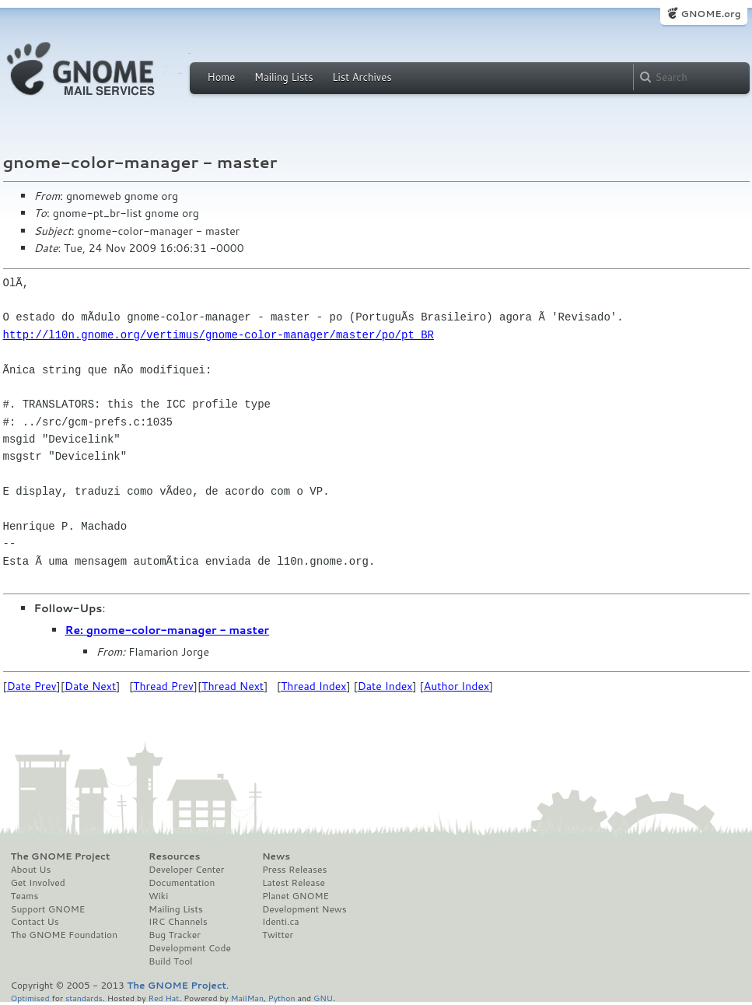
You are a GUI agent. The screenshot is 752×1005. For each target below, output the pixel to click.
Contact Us (35, 922)
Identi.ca (280, 922)
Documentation (182, 883)
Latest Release (293, 883)
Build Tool (170, 961)
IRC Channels (178, 922)
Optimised (30, 997)
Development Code (190, 948)
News (276, 856)
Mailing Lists (283, 77)
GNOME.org (710, 13)
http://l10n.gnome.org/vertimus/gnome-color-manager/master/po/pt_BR (218, 334)
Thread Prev (163, 686)
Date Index (385, 686)
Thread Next (232, 686)
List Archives (361, 77)
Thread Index (314, 686)
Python (282, 997)
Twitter (277, 935)
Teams (25, 896)
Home (222, 77)
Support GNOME (48, 909)
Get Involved (38, 883)
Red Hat (163, 997)
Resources (174, 856)
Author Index (456, 686)
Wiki (158, 896)
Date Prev (32, 686)
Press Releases (294, 869)
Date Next (90, 686)
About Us (31, 869)
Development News (304, 909)
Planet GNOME (295, 896)
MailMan (247, 997)
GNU (323, 997)
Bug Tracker (175, 935)
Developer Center (186, 869)
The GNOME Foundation (64, 935)
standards (84, 997)
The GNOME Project (60, 856)
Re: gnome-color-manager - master (167, 630)
